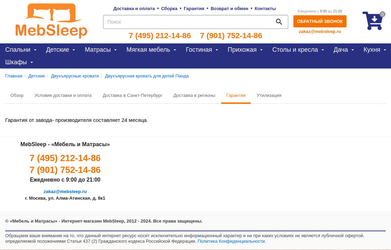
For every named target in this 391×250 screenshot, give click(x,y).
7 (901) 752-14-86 (231, 36)
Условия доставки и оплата (63, 95)
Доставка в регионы (194, 95)
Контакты (265, 8)
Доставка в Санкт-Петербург (133, 95)
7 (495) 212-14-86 (160, 36)
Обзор (17, 95)
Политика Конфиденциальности (231, 241)
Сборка (169, 8)
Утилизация (269, 95)
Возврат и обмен (229, 8)
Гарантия (194, 8)
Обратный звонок (320, 21)
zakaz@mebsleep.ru (320, 31)
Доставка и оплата (134, 8)
